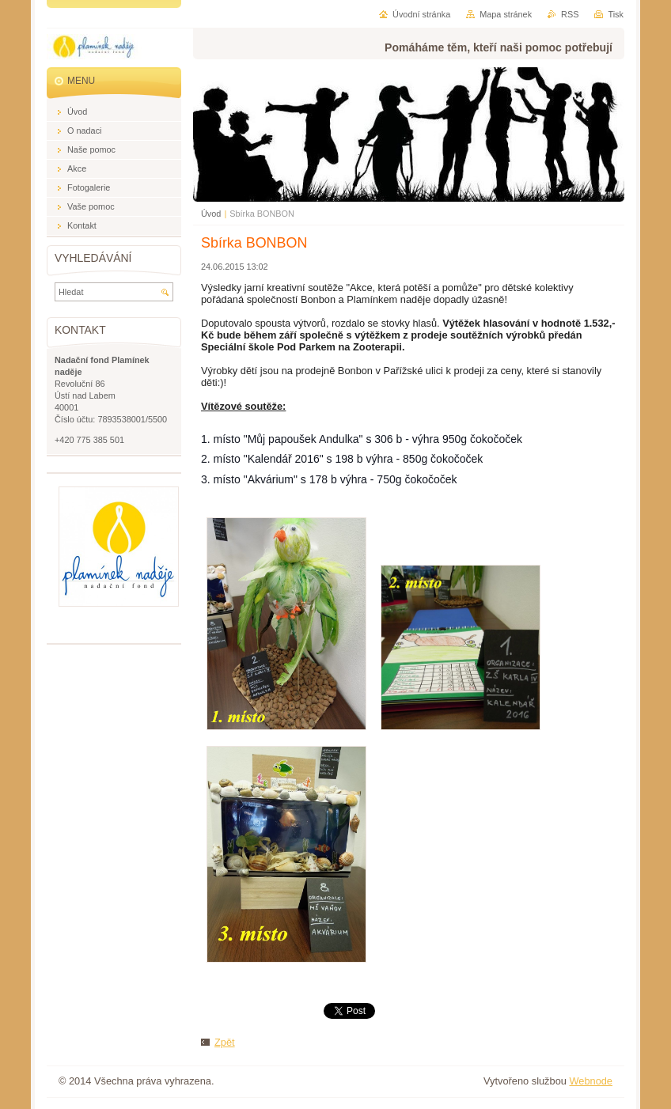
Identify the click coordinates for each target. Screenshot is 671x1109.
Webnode (590, 1081)
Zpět (224, 1042)
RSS (569, 14)
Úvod (211, 213)
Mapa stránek (506, 14)
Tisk (616, 14)
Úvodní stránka (421, 14)
